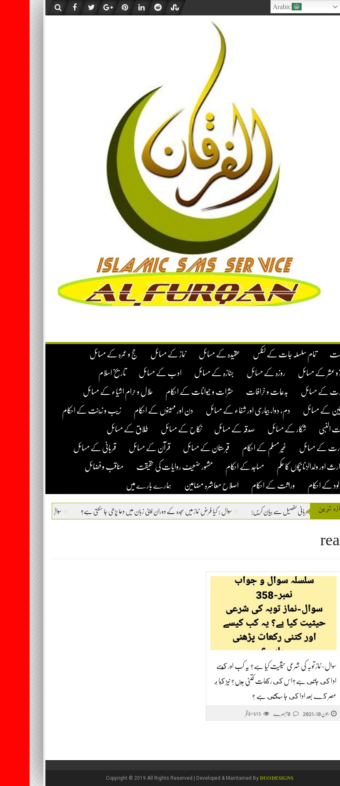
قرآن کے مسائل (120, 448)
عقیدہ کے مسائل (190, 354)
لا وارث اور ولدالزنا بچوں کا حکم (282, 466)
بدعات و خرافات (237, 391)
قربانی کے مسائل (65, 448)
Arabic (257, 7)
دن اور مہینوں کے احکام (134, 410)
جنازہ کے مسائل (185, 373)
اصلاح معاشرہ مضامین (182, 485)
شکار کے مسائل (257, 429)
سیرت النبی (303, 429)
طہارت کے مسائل (294, 448)
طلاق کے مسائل (98, 429)
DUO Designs (247, 778)
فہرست (309, 354)
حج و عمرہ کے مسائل (84, 354)
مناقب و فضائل (74, 466)
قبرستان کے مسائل (176, 448)
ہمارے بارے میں (119, 485)
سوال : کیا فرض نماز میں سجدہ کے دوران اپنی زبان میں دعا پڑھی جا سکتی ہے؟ (109, 511)
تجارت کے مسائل (294, 391)
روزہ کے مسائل (236, 373)
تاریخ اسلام (83, 373)
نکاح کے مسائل (151, 429)
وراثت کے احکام (243, 485)
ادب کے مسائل (130, 373)
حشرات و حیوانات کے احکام (170, 391)
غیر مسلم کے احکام (234, 448)
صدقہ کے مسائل (205, 429)
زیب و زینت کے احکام (62, 410)
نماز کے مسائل (139, 354)
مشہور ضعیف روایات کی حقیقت (145, 466)
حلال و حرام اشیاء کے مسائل (88, 391)
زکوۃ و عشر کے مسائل (293, 373)
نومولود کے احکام (298, 485)
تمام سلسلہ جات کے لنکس (255, 354)
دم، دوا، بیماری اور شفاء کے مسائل (218, 410)
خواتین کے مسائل (295, 410)
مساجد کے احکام (215, 466)
